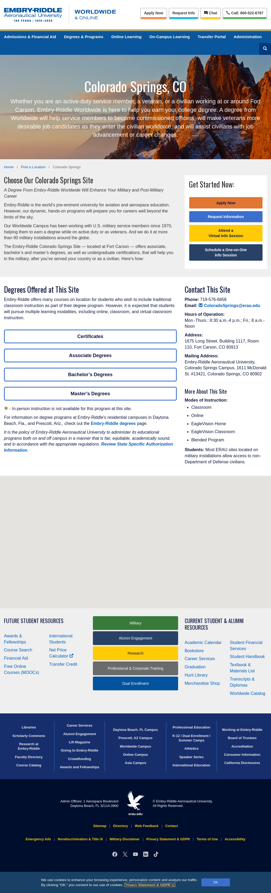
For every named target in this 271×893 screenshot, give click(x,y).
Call (244, 12)
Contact (171, 826)
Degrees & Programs (83, 36)
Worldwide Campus (135, 746)
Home (8, 167)
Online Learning (126, 36)
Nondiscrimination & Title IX (80, 839)
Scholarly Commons (28, 736)
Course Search (18, 650)
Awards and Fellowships (79, 767)
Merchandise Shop (202, 683)
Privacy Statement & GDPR (149, 885)
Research (135, 653)
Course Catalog (29, 765)
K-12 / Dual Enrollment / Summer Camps (192, 738)
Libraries (29, 727)
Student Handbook (247, 656)
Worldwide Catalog (247, 693)
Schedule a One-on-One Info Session (226, 252)
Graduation (195, 667)
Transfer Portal (212, 36)
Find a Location (33, 167)
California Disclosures (242, 763)
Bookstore (194, 650)
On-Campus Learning (170, 36)
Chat (210, 13)
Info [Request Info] (184, 13)
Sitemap (99, 826)
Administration (248, 36)
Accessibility (235, 839)
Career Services (200, 658)
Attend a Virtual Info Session (226, 233)
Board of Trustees (242, 738)
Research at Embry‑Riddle (29, 746)
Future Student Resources (34, 620)
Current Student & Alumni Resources (214, 624)
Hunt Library (196, 675)
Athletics (191, 748)
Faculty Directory (29, 757)
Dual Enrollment (135, 683)
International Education (191, 765)
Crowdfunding (79, 759)
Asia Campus (135, 763)
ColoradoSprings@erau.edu (229, 305)
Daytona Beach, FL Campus (135, 730)
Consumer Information (242, 755)
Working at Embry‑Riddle (242, 730)
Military (135, 623)
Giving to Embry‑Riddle (79, 750)
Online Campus (135, 755)
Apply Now (153, 13)
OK (215, 882)
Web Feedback (146, 826)
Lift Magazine (79, 742)
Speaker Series (191, 757)
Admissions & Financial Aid (30, 36)
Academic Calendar (203, 642)
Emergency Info (38, 839)
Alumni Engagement (135, 638)
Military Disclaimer (124, 839)
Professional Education (191, 727)
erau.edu (135, 803)
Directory (120, 826)
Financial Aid (16, 658)
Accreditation (242, 746)
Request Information (226, 217)
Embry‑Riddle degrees (113, 423)
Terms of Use (207, 839)
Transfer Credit (63, 664)
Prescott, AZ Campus (136, 738)
